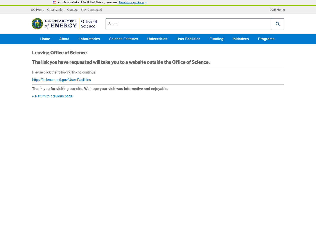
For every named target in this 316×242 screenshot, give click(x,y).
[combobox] (188, 24)
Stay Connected (91, 9)
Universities (157, 39)
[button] (277, 23)
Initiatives (241, 39)
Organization (55, 9)
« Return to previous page (52, 96)
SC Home (37, 9)
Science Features (123, 39)
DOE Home (277, 9)
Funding (216, 39)
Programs (266, 39)
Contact (72, 9)
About (64, 39)
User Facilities (188, 39)
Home (45, 39)
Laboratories (89, 39)
